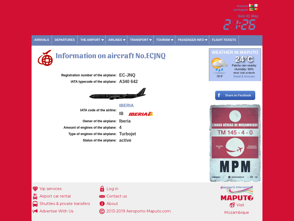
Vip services (51, 188)
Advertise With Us (56, 211)
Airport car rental (55, 196)
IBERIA (126, 105)
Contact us (116, 196)
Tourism (163, 39)
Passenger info (191, 39)
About (112, 203)
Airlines (115, 39)
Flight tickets (224, 39)
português (241, 9)
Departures (65, 39)
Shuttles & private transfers (65, 203)
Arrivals (41, 39)
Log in (112, 188)
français (242, 5)
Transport (139, 39)
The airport (90, 39)
